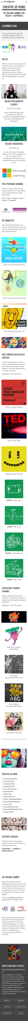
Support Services (9, 812)
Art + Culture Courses (10, 789)
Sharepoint (12, 200)
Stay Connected (8, 791)
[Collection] (7, 1007)
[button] (2, 2)
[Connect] (21, 1013)
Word (3, 198)
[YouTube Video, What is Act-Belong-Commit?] (14, 864)
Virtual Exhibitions (9, 796)
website (4, 894)
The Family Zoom (9, 781)
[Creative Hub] (21, 1007)
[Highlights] (21, 1000)
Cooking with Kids (9, 786)
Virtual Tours (8, 794)
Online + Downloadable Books (13, 799)
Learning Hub (8, 804)
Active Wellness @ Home (11, 807)
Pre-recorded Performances (12, 801)
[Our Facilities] (7, 1013)
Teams (21, 198)
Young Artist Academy (10, 779)
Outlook (14, 198)
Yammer (4, 200)
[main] (14, 11)
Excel (8, 198)
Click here (13, 76)
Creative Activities (9, 784)
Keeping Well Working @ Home (13, 809)
